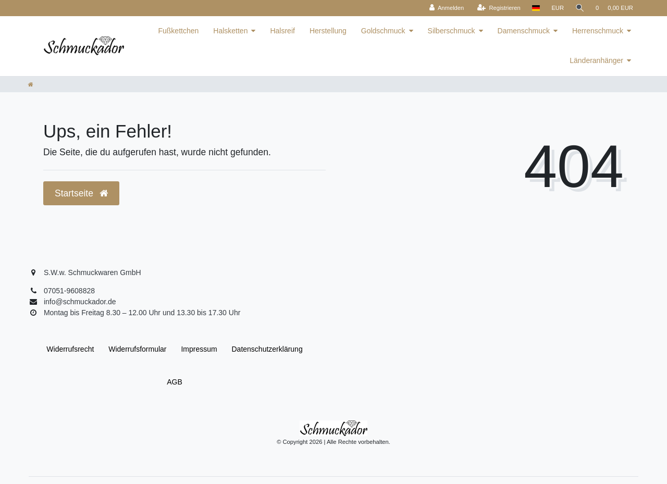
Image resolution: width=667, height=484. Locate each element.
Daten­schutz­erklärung (267, 349)
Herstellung (328, 31)
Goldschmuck (383, 31)
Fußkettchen (178, 31)
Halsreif (282, 31)
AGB (174, 382)
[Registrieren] (498, 8)
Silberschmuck (451, 31)
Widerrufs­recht (70, 349)
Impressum (199, 349)
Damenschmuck (524, 31)
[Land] (535, 8)
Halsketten (230, 31)
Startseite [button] (81, 193)
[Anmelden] (446, 8)
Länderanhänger (596, 60)
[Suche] (579, 8)
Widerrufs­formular (137, 349)
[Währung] (557, 8)
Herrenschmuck (597, 31)
